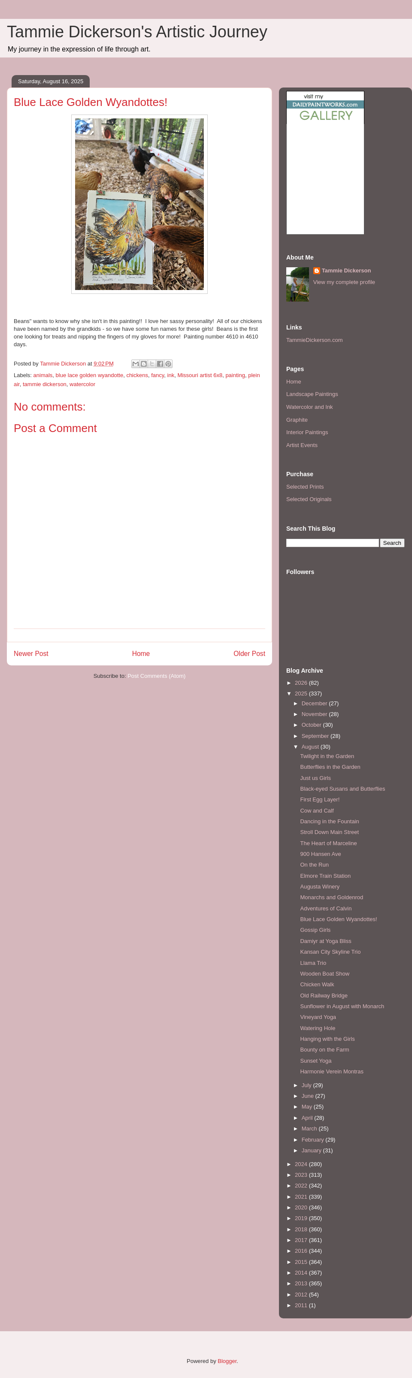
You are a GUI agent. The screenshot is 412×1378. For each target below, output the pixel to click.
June (308, 1096)
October (312, 725)
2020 (302, 1207)
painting (235, 375)
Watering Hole (317, 1028)
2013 (302, 1283)
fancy (157, 375)
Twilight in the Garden (327, 756)
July (307, 1085)
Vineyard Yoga (318, 1017)
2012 (302, 1294)
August (311, 746)
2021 (302, 1197)
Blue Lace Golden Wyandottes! (338, 919)
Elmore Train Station (325, 876)
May (308, 1106)
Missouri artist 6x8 (199, 375)
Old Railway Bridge (324, 995)
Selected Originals (309, 499)
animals (43, 375)
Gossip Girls (315, 930)
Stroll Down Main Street (329, 832)
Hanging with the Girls (327, 1039)
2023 (302, 1175)
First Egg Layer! (319, 799)
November (315, 714)
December (315, 703)
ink (171, 375)
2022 (302, 1185)
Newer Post (31, 653)
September (316, 736)
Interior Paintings (307, 432)
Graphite (297, 420)
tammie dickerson (45, 384)
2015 (302, 1262)
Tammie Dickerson (346, 270)
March (310, 1128)
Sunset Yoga (315, 1061)
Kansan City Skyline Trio (330, 952)
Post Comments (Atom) (156, 676)
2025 (302, 693)
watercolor (82, 384)
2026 (302, 683)
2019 (302, 1218)
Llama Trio (313, 963)
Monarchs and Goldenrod (331, 897)
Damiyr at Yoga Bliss (325, 941)
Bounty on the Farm (324, 1049)
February (314, 1139)
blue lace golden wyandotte (90, 375)
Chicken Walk (317, 984)
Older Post (249, 653)
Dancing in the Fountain (329, 821)
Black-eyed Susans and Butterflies (342, 789)
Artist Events (302, 445)
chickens (137, 375)
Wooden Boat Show (324, 973)
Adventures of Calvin (325, 908)
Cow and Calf (316, 810)
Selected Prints (305, 487)
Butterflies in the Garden (330, 767)
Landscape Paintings (312, 394)
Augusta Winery (319, 886)
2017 (302, 1240)
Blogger (227, 1361)
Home (141, 653)
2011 (302, 1305)
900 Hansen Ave (320, 854)
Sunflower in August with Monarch (342, 1006)
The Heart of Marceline (328, 843)
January (312, 1150)
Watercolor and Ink (309, 407)
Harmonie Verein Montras (331, 1071)
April (308, 1118)
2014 (302, 1272)
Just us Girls (315, 778)
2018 (302, 1229)
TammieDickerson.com (314, 340)
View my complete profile (344, 282)
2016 (302, 1251)
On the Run (314, 864)
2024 (302, 1164)
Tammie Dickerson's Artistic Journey (137, 32)
